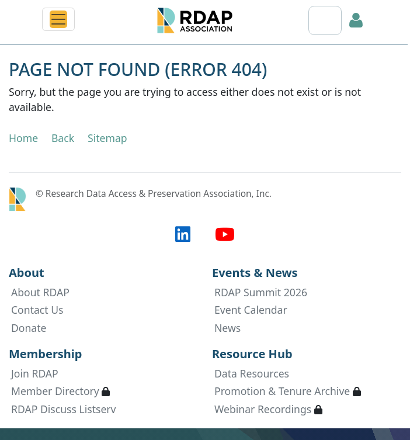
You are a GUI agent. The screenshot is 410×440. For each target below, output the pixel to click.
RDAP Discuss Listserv (63, 409)
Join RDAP (34, 373)
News (227, 328)
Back (62, 138)
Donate (29, 328)
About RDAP (40, 292)
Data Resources (251, 373)
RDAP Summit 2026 (260, 292)
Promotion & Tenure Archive (282, 391)
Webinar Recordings (262, 409)
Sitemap (107, 138)
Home (23, 138)
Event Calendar (250, 310)
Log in (356, 20)
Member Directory (55, 391)
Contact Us (37, 310)
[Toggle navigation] (58, 19)
